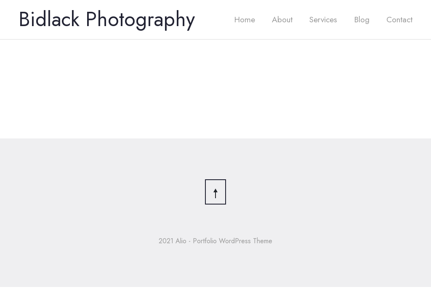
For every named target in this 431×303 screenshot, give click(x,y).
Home (244, 19)
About (282, 19)
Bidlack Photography (107, 19)
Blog (362, 19)
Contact (399, 19)
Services (323, 19)
